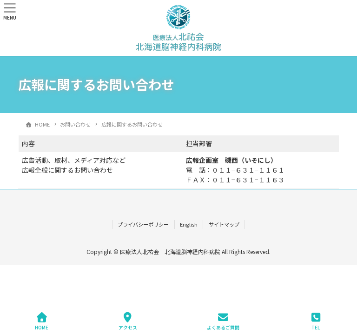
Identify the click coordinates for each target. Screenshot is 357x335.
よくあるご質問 (223, 321)
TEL (315, 321)
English (189, 224)
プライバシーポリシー (143, 224)
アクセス (128, 321)
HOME (41, 321)
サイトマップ (224, 224)
